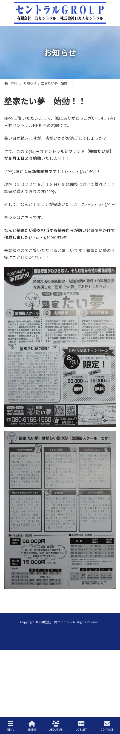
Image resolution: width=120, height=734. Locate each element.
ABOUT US (55, 726)
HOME (32, 726)
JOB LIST (81, 726)
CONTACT (107, 726)
